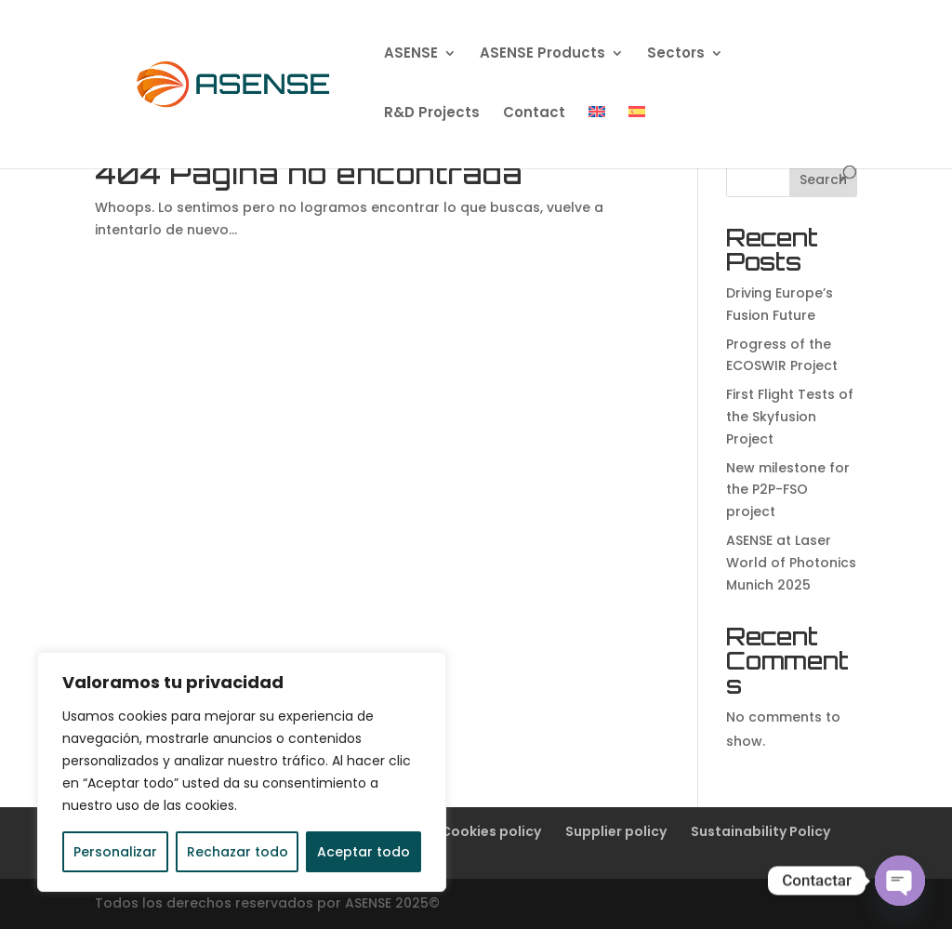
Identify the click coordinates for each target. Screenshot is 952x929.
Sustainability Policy (760, 831)
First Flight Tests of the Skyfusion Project (789, 416)
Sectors (676, 54)
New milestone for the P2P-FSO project (788, 490)
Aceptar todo (363, 852)
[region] (241, 772)
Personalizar (115, 852)
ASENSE (411, 54)
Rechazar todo (237, 852)
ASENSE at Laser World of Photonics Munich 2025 (791, 562)
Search (823, 179)
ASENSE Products (542, 54)
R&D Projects (432, 114)
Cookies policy (491, 831)
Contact (534, 114)
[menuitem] (596, 136)
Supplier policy (616, 831)
